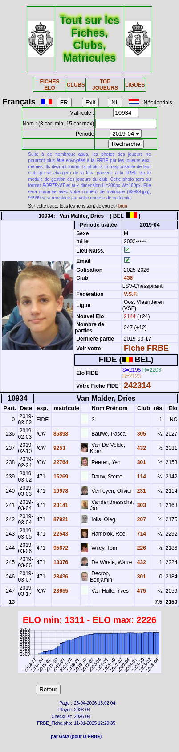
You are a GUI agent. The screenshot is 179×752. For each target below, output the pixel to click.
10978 (60, 491)
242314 (137, 385)
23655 (60, 591)
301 (141, 462)
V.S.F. (131, 294)
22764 (60, 462)
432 (141, 448)
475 (141, 591)
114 (141, 477)
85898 (60, 434)
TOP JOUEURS (105, 85)
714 (141, 534)
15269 (60, 477)
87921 (60, 519)
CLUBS (76, 85)
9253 (58, 448)
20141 (60, 505)
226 (141, 548)
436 (127, 278)
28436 (60, 576)
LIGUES (135, 85)
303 (141, 505)
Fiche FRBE (146, 348)
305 (141, 434)
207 (141, 519)
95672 (60, 548)
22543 (60, 534)
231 (141, 491)
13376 (60, 562)
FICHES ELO (50, 85)
